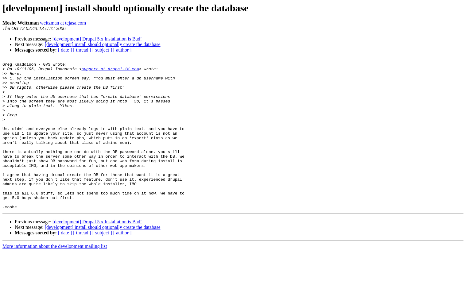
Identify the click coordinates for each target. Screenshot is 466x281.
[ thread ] (82, 49)
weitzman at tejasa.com (63, 22)
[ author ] (122, 49)
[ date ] (65, 49)
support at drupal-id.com (110, 70)
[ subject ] (102, 49)
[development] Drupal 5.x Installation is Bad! (97, 38)
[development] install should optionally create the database (103, 44)
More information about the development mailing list (54, 275)
